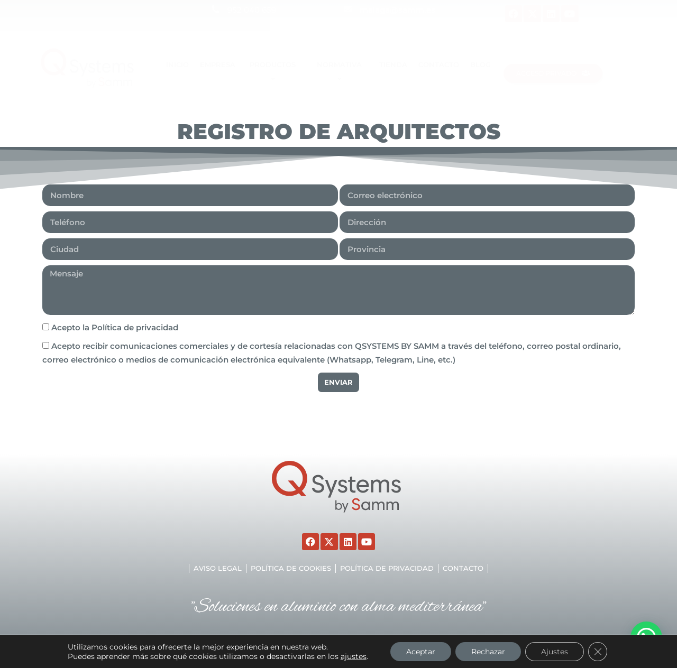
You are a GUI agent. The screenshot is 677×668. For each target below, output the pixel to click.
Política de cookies (291, 568)
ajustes (354, 656)
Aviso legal (218, 568)
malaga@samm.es (397, 10)
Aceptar (420, 651)
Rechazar (488, 651)
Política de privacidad (387, 568)
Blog (480, 64)
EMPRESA (217, 64)
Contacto (438, 64)
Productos (274, 71)
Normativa (341, 71)
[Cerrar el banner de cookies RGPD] (597, 651)
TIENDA (393, 64)
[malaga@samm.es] (348, 9)
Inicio (177, 64)
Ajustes (554, 651)
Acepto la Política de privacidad (114, 327)
